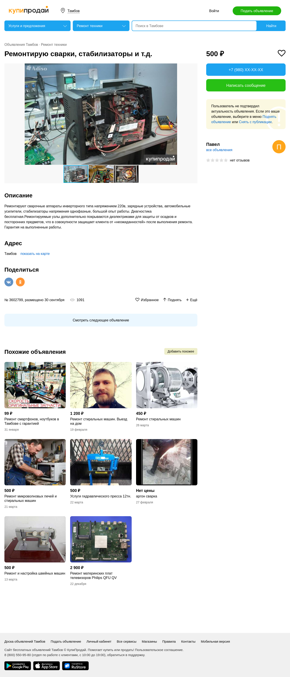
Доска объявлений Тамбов (24, 641)
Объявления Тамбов (21, 44)
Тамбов (73, 11)
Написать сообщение (246, 85)
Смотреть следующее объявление (101, 320)
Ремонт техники (54, 44)
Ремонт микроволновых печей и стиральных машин (30, 498)
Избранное (150, 300)
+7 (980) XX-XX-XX (246, 70)
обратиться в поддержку (125, 655)
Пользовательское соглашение (159, 650)
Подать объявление (257, 11)
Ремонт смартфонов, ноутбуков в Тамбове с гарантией (31, 421)
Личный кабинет (98, 641)
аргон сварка (146, 496)
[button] (193, 67)
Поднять (175, 300)
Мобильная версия (215, 641)
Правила (169, 641)
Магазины (149, 641)
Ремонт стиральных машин (158, 419)
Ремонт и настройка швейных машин (34, 573)
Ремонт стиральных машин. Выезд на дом (98, 421)
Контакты (188, 641)
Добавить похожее (181, 351)
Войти (214, 11)
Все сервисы (127, 641)
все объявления (219, 150)
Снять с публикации (255, 122)
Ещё (193, 300)
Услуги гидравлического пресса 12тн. (100, 496)
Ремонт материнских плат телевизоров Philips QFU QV (93, 575)
